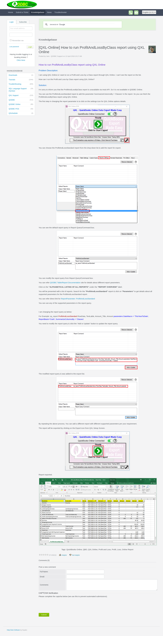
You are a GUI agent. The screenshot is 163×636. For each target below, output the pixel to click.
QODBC (21, 100)
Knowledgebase (37, 12)
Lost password (14, 47)
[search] (82, 24)
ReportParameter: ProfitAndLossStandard (78, 299)
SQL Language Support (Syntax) (21, 89)
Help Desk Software (13, 630)
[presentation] (57, 605)
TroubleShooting (21, 84)
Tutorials (21, 80)
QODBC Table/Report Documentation (65, 282)
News (49, 12)
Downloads (21, 75)
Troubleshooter (60, 12)
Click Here (21, 60)
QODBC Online (21, 104)
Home (10, 12)
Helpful (63, 555)
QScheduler (21, 113)
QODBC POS (21, 109)
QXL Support (21, 95)
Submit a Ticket (22, 12)
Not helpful (74, 555)
